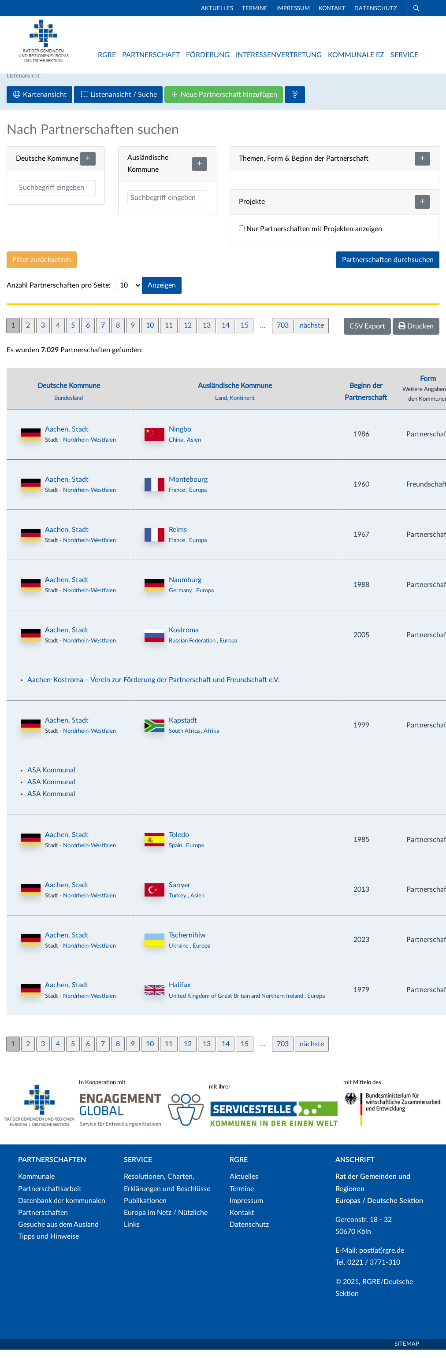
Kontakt (332, 8)
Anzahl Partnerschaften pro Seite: (59, 293)
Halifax (180, 993)
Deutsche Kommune (68, 394)
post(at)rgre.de (381, 1258)
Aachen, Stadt (67, 437)
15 (245, 333)
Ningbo (180, 437)
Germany (181, 599)
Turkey (178, 904)
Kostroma (184, 638)
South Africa (185, 739)
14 (226, 333)
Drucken (416, 334)
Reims (178, 538)
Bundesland (68, 406)
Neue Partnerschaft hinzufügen (223, 103)
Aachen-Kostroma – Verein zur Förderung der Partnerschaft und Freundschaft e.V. (153, 688)
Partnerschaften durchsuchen (388, 268)
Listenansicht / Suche (118, 103)
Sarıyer (179, 893)
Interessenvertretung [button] (279, 55)
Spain (176, 853)
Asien (194, 448)
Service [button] (404, 55)
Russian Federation (193, 649)
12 (188, 333)
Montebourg (188, 487)
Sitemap (406, 1352)
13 (207, 333)
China (176, 448)
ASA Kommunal (51, 778)
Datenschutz (375, 8)
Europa (198, 498)
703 (283, 333)
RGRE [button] (107, 55)
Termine (255, 8)
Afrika (211, 739)
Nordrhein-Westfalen (89, 448)
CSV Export (367, 334)
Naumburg (185, 588)
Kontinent (242, 406)
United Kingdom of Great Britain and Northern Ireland (237, 1004)
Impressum (293, 8)
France (177, 498)
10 (150, 333)
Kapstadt (183, 728)
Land (221, 406)
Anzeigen (162, 293)
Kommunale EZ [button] (356, 55)
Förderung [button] (208, 55)
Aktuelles (217, 8)
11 (169, 333)
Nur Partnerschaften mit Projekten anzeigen (310, 237)
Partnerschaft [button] (151, 55)
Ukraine (179, 953)
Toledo (179, 842)
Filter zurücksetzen (41, 268)
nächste (312, 333)
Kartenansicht (39, 103)
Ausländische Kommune (235, 394)
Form (428, 386)
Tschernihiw (187, 943)
